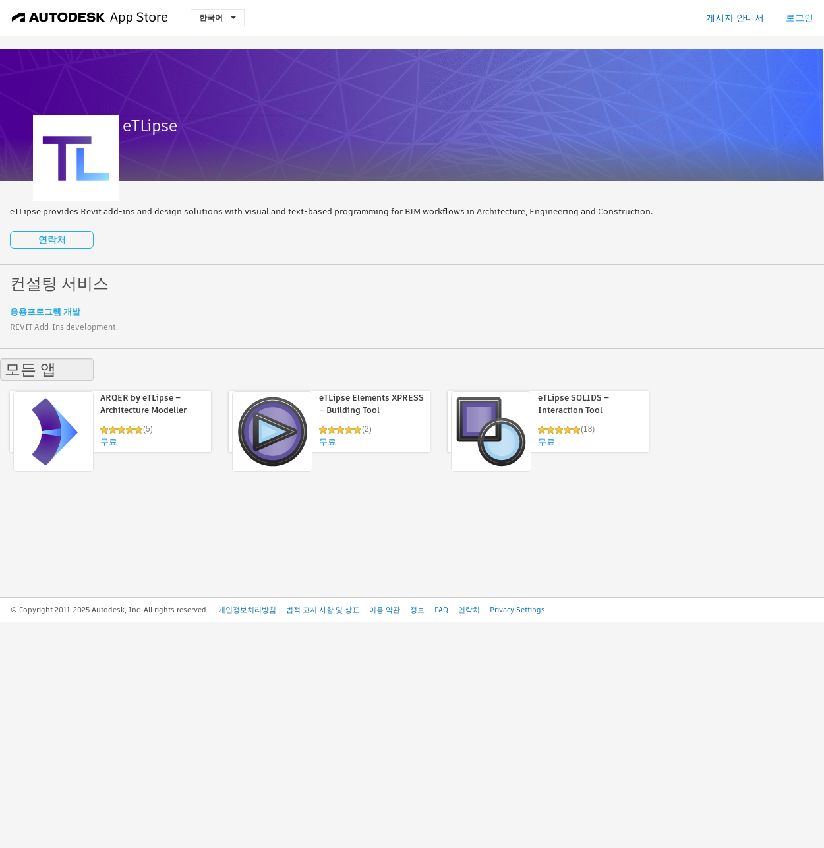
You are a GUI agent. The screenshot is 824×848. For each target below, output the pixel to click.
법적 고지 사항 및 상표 (322, 609)
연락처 (52, 239)
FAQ (441, 609)
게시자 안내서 (735, 17)
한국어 (217, 17)
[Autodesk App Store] (90, 18)
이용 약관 (384, 609)
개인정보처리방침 (247, 609)
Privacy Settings (517, 609)
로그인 (799, 17)
